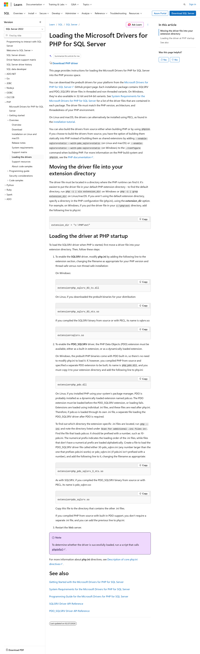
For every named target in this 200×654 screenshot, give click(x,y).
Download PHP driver (65, 63)
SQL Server (71, 24)
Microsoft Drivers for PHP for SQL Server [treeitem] (26, 108)
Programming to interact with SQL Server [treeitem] (24, 43)
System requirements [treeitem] (22, 147)
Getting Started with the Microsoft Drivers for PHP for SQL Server (86, 582)
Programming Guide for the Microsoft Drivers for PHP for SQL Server (88, 596)
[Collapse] (40, 22)
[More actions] (148, 24)
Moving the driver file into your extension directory (176, 32)
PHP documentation (79, 157)
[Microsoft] (6, 4)
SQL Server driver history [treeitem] (19, 64)
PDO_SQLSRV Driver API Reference (69, 611)
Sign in (192, 4)
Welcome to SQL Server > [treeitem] (20, 50)
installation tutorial (64, 121)
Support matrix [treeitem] (19, 152)
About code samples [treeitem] (22, 166)
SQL (60, 24)
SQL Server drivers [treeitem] (16, 55)
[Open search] (184, 4)
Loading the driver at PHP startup (177, 38)
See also (164, 42)
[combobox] (24, 29)
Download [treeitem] (17, 129)
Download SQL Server (183, 13)
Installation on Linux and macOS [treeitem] (24, 136)
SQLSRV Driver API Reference (66, 603)
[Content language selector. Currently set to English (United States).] (19, 649)
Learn (52, 24)
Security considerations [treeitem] (21, 175)
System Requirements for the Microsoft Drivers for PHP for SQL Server (89, 589)
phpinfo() (57, 549)
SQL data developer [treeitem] (17, 69)
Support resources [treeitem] (21, 161)
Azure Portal (160, 13)
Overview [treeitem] (16, 124)
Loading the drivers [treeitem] (22, 156)
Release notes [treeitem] (19, 142)
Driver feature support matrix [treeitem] (21, 59)
